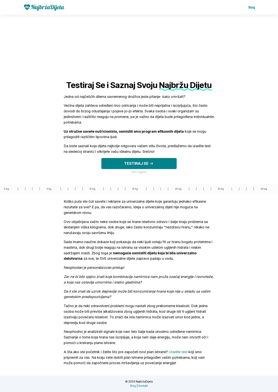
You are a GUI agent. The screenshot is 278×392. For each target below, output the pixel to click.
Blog (251, 7)
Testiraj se (139, 163)
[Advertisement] (139, 43)
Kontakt (143, 385)
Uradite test (178, 352)
